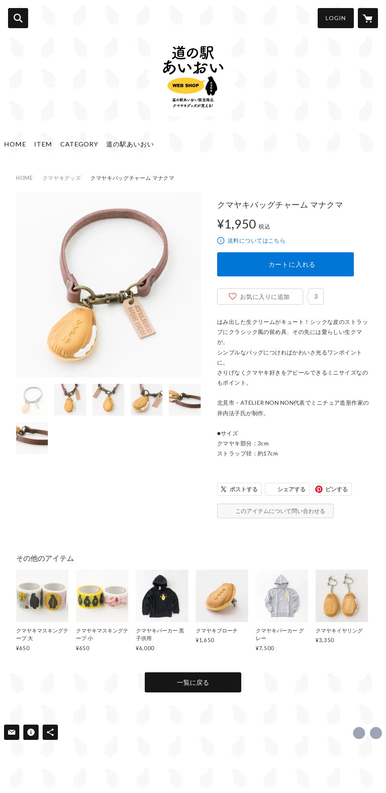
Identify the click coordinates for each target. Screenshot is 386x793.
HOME (15, 144)
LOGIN (336, 17)
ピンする (336, 489)
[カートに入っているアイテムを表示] (368, 18)
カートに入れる (292, 264)
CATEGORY (79, 144)
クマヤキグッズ (62, 178)
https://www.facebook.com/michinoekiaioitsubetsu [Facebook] (359, 733)
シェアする (291, 489)
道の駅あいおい (130, 144)
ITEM (43, 144)
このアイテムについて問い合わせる (280, 510)
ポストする (244, 489)
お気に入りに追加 (265, 296)
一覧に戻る (193, 682)
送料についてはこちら (256, 240)
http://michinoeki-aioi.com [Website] (376, 733)
